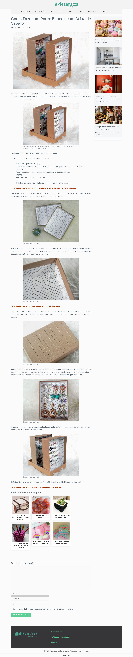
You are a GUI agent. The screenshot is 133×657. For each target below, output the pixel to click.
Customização (39, 11)
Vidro (71, 11)
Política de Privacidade (60, 637)
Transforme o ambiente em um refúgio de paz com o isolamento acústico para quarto (108, 99)
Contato (54, 643)
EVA (104, 11)
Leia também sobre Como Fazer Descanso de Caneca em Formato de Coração (43, 188)
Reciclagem (25, 11)
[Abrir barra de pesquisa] (111, 11)
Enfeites (61, 11)
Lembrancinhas (93, 11)
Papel (52, 11)
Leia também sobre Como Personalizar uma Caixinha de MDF (36, 306)
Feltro (80, 11)
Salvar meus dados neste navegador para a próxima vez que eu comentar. (43, 609)
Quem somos (56, 632)
